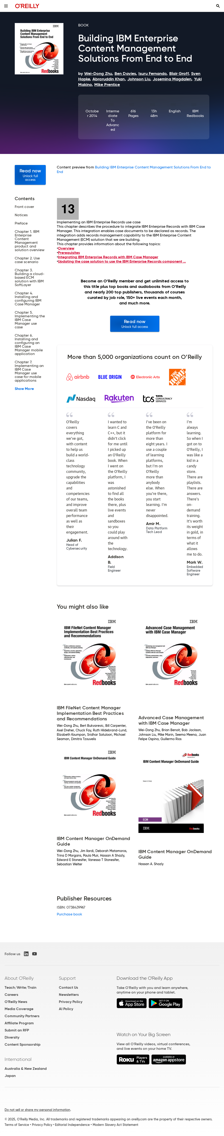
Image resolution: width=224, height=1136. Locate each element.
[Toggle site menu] (5, 5)
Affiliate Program (19, 1023)
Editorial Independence (72, 1125)
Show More (24, 389)
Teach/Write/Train (20, 987)
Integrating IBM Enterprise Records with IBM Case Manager (108, 257)
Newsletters (69, 994)
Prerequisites (69, 252)
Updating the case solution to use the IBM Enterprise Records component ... (122, 261)
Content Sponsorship (22, 1044)
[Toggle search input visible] (218, 5)
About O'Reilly (19, 978)
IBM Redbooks (195, 113)
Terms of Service (17, 1125)
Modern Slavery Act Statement (115, 1125)
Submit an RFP (17, 1030)
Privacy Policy (70, 1001)
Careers (11, 994)
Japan (10, 1075)
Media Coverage (19, 1008)
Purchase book (69, 914)
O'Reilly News (16, 1001)
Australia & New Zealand (26, 1068)
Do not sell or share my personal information (37, 1110)
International (18, 1059)
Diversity (12, 1037)
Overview (66, 248)
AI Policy (66, 1008)
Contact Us (68, 987)
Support (67, 978)
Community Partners (22, 1016)
